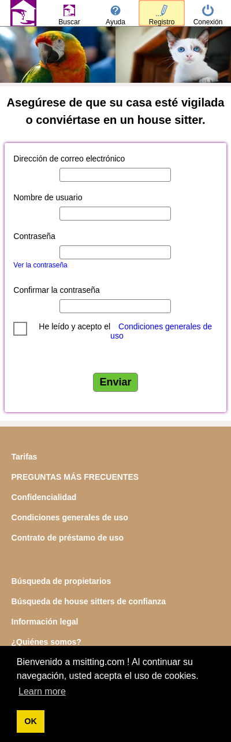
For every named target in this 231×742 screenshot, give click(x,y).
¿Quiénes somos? (46, 642)
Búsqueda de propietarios (61, 581)
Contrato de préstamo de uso (68, 537)
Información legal (45, 621)
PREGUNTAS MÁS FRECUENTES (75, 477)
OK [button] (30, 721)
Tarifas (25, 456)
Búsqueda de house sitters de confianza (89, 601)
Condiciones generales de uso (161, 331)
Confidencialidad (44, 497)
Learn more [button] (42, 691)
